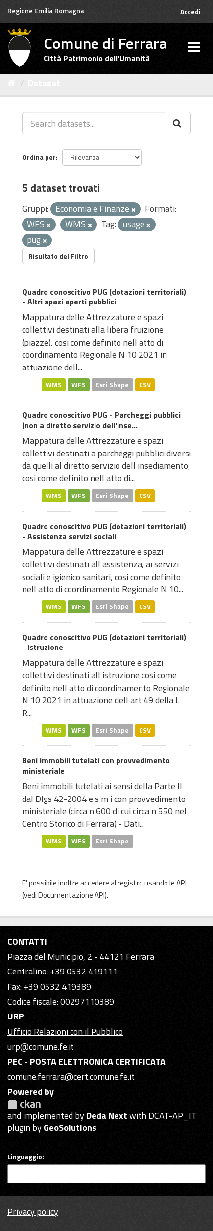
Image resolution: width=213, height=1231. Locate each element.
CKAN (24, 1104)
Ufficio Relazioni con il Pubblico (65, 1031)
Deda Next (106, 1115)
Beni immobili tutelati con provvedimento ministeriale (96, 766)
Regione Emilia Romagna (45, 10)
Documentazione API (71, 895)
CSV (145, 384)
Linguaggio (24, 1157)
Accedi (190, 11)
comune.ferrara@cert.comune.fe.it (71, 1076)
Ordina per (39, 157)
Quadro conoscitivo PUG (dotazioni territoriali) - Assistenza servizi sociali (104, 531)
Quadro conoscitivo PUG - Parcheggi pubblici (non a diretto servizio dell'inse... (101, 420)
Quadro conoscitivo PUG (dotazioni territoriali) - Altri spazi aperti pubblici (104, 297)
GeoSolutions (70, 1127)
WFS (78, 384)
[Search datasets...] (93, 123)
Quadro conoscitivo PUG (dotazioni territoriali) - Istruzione (104, 642)
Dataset (44, 82)
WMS (54, 384)
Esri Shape (112, 384)
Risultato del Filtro (58, 256)
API (181, 882)
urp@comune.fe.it (40, 1046)
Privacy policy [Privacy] (32, 1211)
